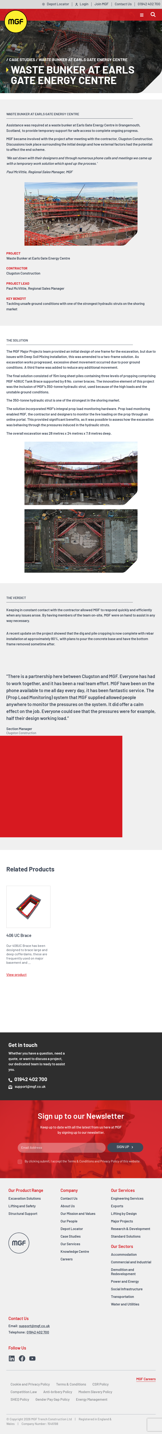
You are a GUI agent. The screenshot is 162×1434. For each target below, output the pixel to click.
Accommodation (124, 1255)
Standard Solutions (125, 1236)
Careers (67, 1259)
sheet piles (75, 376)
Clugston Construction (135, 139)
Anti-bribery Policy (57, 1392)
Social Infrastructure (127, 1289)
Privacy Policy (109, 1161)
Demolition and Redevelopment (123, 1272)
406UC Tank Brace (28, 381)
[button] (142, 15)
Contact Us (69, 1199)
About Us (68, 1206)
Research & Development (130, 1229)
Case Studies (22, 60)
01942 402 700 (38, 1332)
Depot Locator (72, 1229)
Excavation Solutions (24, 1199)
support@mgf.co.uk (34, 1326)
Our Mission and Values (78, 1214)
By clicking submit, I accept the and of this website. (82, 1161)
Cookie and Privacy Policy (30, 1384)
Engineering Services (127, 1199)
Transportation (122, 1297)
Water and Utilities (125, 1304)
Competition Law (24, 1392)
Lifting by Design (124, 1214)
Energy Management (91, 1400)
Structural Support (22, 1214)
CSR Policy (100, 1384)
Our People (69, 1221)
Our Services (70, 1244)
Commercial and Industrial (131, 1262)
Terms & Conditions (81, 1161)
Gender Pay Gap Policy (52, 1400)
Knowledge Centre (75, 1252)
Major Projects (122, 1221)
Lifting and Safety (22, 1206)
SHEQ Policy (20, 1400)
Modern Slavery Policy (95, 1392)
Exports (117, 1206)
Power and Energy (125, 1282)
